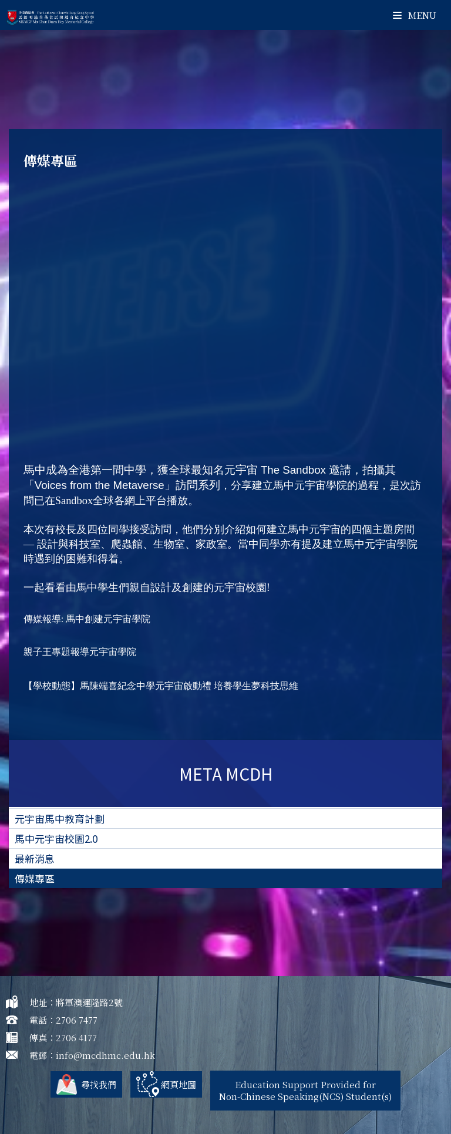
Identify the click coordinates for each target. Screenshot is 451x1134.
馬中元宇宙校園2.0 (56, 838)
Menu (414, 15)
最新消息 (35, 858)
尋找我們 (98, 1084)
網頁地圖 (178, 1084)
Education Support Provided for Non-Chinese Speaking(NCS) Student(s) (305, 1090)
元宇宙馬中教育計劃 (60, 818)
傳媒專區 (35, 878)
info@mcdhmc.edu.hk (105, 1055)
